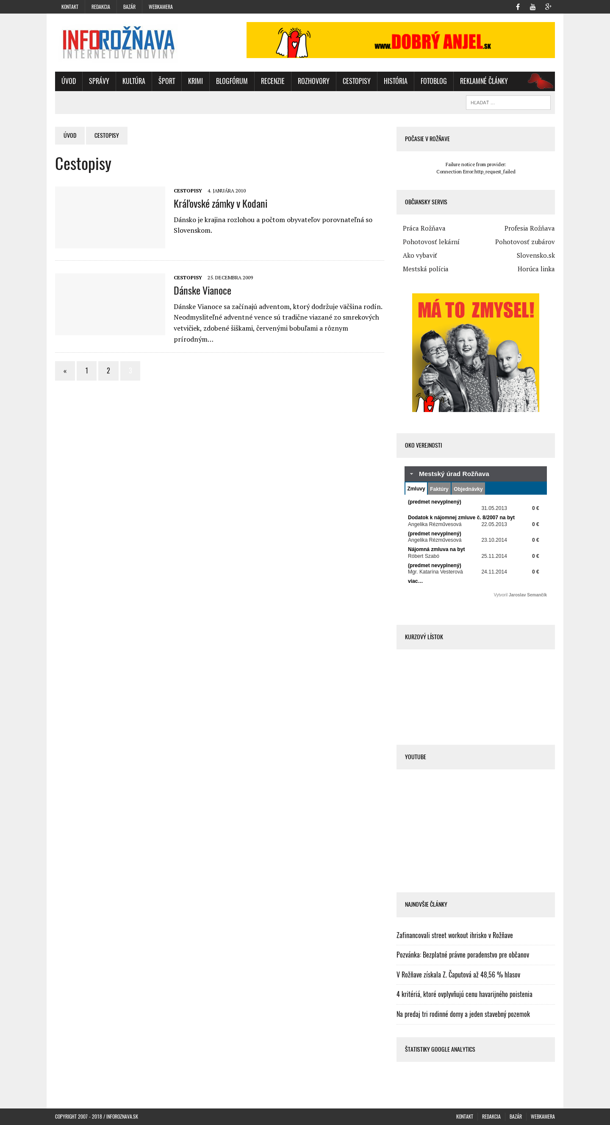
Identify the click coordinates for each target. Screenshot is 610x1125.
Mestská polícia (426, 269)
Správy (99, 81)
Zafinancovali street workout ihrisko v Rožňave (454, 935)
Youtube (415, 757)
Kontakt (69, 6)
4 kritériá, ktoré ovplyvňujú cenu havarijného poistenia (464, 994)
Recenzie (273, 81)
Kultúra (133, 81)
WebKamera (161, 6)
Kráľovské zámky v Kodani (220, 203)
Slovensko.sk (536, 255)
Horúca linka (536, 269)
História (396, 81)
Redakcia (101, 6)
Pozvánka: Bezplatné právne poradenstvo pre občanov (462, 954)
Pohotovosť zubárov (525, 241)
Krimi (195, 81)
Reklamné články (484, 81)
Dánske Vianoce (202, 290)
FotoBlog (434, 81)
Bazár (129, 6)
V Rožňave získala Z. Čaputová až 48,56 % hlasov (458, 974)
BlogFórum (232, 81)
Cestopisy (357, 81)
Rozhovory (314, 81)
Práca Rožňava (424, 228)
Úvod (68, 81)
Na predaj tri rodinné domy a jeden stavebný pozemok (463, 1014)
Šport (166, 81)
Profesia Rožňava (530, 228)
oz (537, 81)
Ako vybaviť (420, 255)
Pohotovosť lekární (431, 241)
